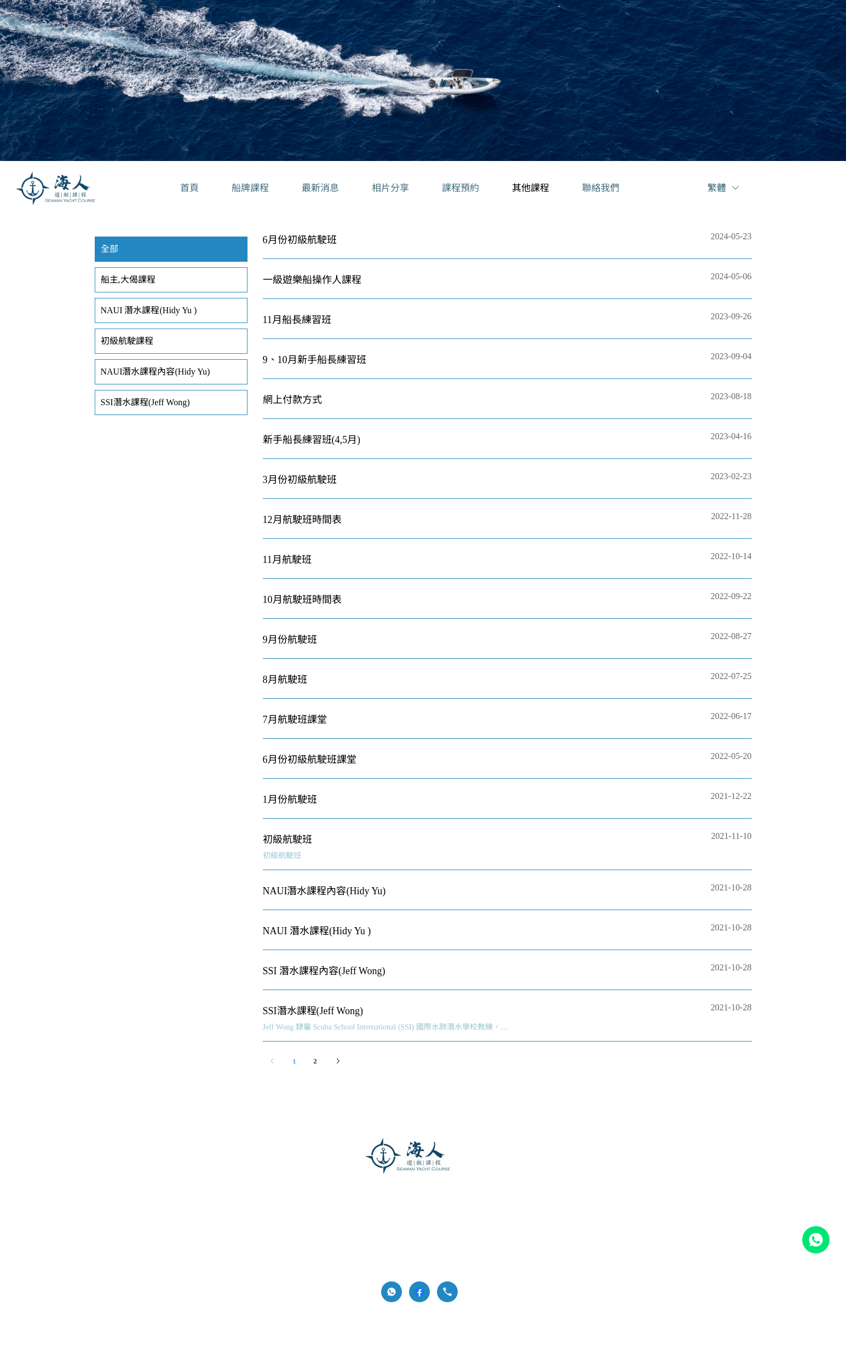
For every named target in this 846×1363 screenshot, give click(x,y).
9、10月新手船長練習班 (314, 359)
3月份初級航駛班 (300, 479)
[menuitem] (189, 188)
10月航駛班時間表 (302, 599)
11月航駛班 (287, 559)
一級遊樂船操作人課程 (312, 279)
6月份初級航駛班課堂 (309, 759)
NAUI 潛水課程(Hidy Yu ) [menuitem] (149, 310)
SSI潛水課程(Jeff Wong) (313, 1010)
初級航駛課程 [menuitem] (127, 341)
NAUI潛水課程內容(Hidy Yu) (324, 890)
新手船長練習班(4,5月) (312, 439)
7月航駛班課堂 (295, 719)
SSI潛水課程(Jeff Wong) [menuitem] (145, 402)
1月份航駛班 (290, 799)
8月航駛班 (285, 679)
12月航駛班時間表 (302, 519)
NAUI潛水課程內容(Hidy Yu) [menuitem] (155, 371)
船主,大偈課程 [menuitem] (128, 279)
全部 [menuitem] (109, 249)
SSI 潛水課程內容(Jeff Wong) (324, 970)
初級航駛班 (287, 839)
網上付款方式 (292, 399)
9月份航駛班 (290, 639)
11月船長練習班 (297, 319)
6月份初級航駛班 (300, 239)
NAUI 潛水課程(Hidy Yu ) (317, 930)
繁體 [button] (723, 188)
